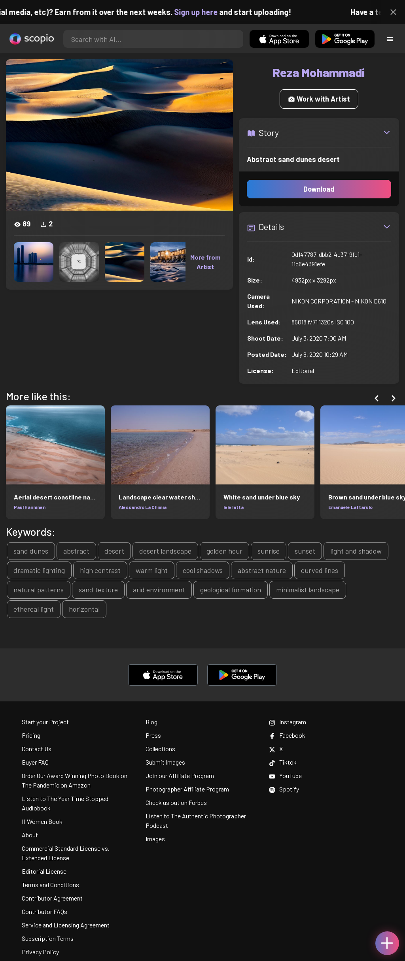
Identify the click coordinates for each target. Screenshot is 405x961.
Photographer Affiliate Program (187, 789)
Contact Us (36, 748)
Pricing (31, 735)
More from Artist (205, 261)
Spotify (284, 789)
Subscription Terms (48, 938)
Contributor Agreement (52, 898)
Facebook (287, 735)
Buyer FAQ (35, 762)
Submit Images (165, 762)
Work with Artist (319, 98)
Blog (151, 721)
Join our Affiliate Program (180, 775)
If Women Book (42, 821)
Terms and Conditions (50, 884)
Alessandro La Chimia (143, 507)
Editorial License (44, 871)
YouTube (285, 775)
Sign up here (210, 12)
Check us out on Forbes (176, 802)
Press (153, 735)
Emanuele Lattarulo (350, 507)
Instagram (287, 721)
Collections (160, 748)
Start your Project (45, 721)
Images (155, 838)
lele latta (233, 507)
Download (319, 189)
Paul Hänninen (29, 507)
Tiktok (283, 762)
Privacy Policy (40, 951)
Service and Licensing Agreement (66, 925)
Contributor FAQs (44, 911)
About (30, 835)
